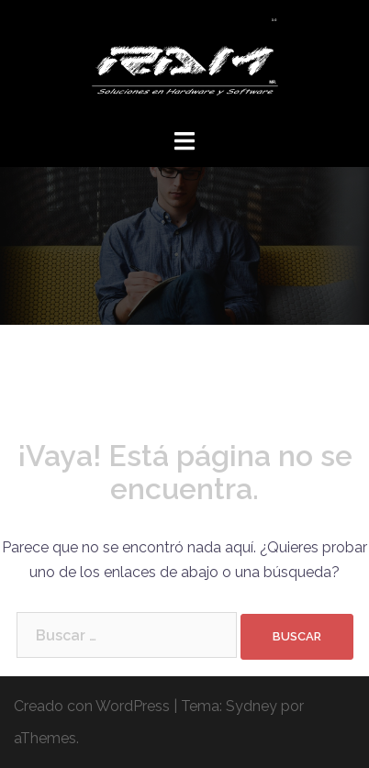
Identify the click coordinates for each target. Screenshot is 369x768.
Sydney (251, 706)
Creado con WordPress (92, 706)
